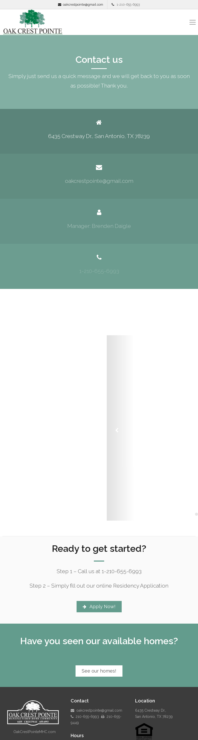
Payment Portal (136, 734)
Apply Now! (99, 558)
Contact (158, 734)
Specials (154, 725)
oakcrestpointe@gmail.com (83, 4)
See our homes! (99, 623)
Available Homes (130, 725)
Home (108, 725)
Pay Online (114, 734)
